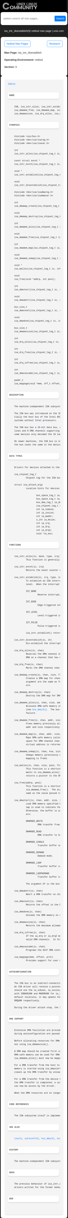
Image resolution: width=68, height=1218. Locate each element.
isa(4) (18, 1138)
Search (60, 18)
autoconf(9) (32, 1138)
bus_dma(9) (38, 709)
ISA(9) (12, 84)
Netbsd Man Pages (17, 43)
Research (54, 43)
